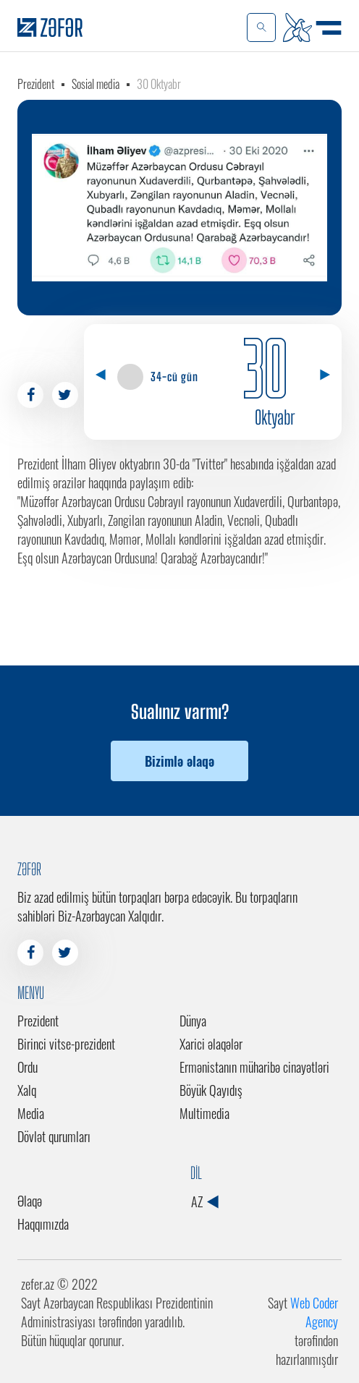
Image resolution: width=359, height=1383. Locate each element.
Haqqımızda (43, 1223)
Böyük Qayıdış (211, 1090)
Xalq (26, 1090)
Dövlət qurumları (53, 1136)
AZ (204, 1201)
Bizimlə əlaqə (179, 761)
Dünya (193, 1020)
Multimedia (204, 1113)
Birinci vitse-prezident (66, 1043)
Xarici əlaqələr (211, 1043)
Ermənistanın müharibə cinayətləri (254, 1067)
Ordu (27, 1067)
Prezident (35, 84)
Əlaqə (29, 1200)
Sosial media (95, 84)
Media (30, 1113)
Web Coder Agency (314, 1312)
